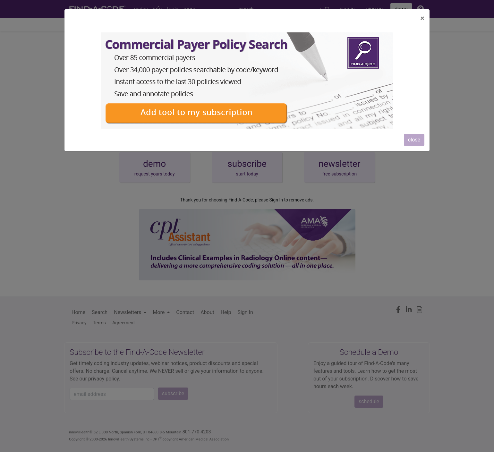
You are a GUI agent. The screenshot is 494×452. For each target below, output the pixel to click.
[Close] (422, 18)
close (414, 140)
